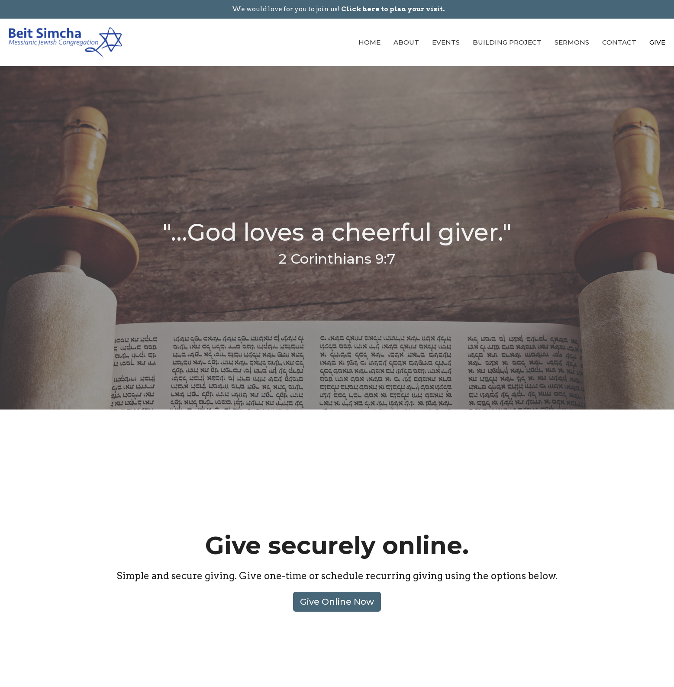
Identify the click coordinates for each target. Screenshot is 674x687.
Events (446, 42)
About (406, 42)
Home (369, 42)
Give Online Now (337, 602)
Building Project (507, 42)
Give (657, 42)
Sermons (572, 42)
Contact (619, 42)
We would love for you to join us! (338, 9)
